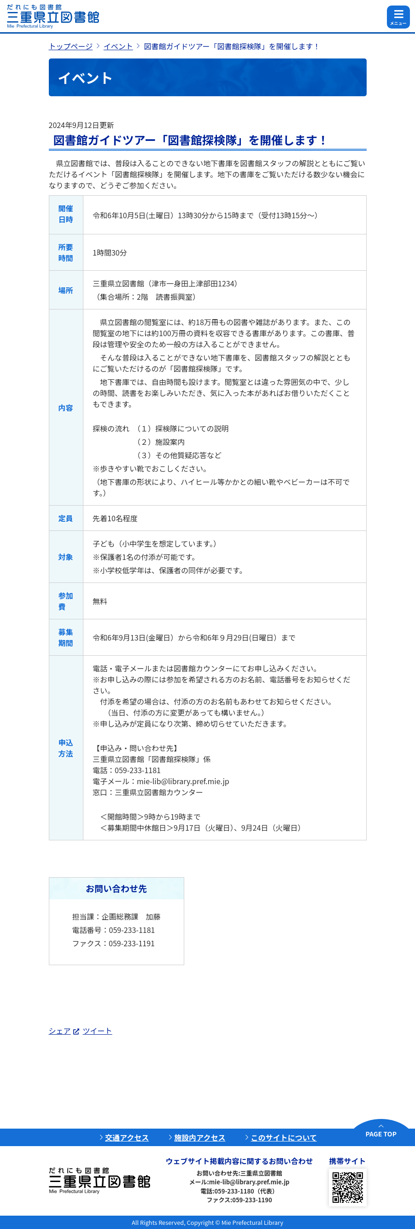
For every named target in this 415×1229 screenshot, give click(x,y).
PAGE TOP (381, 1133)
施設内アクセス (199, 1137)
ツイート (97, 1030)
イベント (118, 46)
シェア (60, 1030)
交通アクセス (127, 1137)
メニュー (398, 23)
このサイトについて (284, 1137)
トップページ (71, 46)
